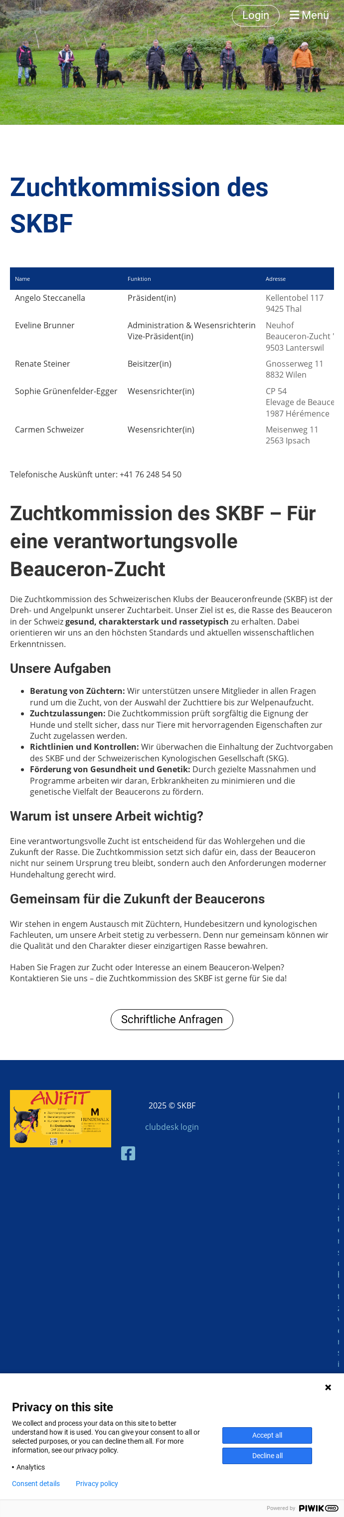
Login (255, 15)
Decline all (267, 1456)
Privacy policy (97, 1484)
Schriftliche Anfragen (172, 1019)
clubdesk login (172, 1126)
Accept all (267, 1435)
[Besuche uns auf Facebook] (128, 1153)
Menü (309, 15)
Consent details (36, 1484)
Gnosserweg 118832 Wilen (295, 369)
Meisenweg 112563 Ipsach (292, 435)
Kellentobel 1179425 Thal (295, 303)
